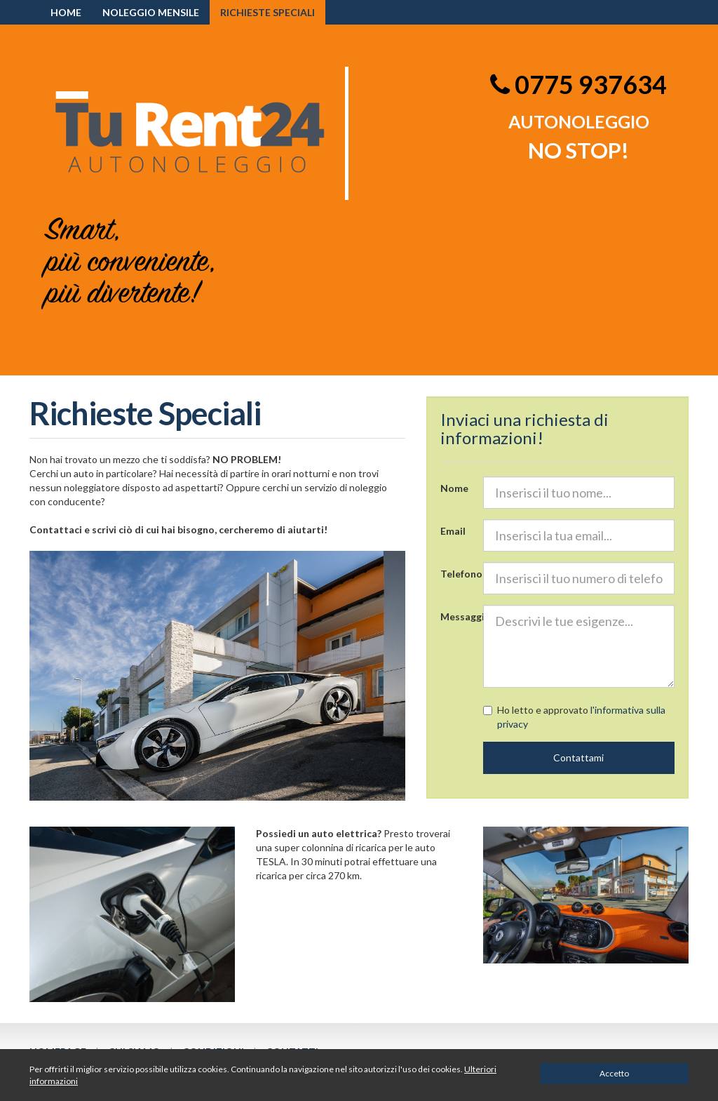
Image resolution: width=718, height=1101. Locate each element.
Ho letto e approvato (574, 717)
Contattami (578, 757)
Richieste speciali (267, 12)
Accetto (614, 1073)
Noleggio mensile (150, 12)
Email (453, 531)
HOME (65, 12)
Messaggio (456, 616)
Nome (454, 488)
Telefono (456, 574)
